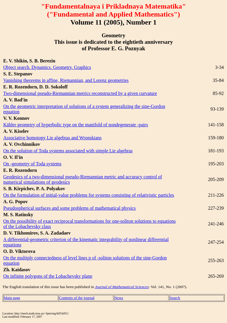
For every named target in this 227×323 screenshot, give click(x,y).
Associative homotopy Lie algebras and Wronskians (52, 137)
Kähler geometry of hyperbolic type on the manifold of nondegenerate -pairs (75, 124)
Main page (12, 297)
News (118, 297)
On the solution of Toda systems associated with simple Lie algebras (68, 150)
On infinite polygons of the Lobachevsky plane (47, 276)
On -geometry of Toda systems (32, 163)
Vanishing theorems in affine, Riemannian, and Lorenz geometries (66, 80)
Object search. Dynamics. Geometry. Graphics (47, 67)
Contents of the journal (77, 297)
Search (175, 297)
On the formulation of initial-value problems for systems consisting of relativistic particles (88, 195)
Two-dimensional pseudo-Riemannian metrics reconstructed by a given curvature (80, 93)
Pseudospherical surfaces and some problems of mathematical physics (69, 208)
